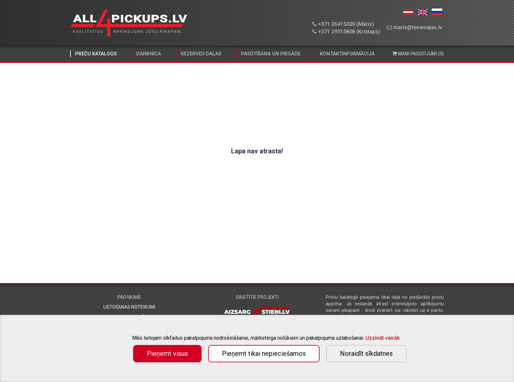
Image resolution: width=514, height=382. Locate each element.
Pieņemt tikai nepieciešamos (264, 353)
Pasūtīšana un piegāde (270, 54)
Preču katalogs (96, 54)
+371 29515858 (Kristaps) (346, 32)
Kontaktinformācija (347, 54)
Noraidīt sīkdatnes (366, 353)
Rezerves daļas (201, 54)
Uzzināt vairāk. (383, 338)
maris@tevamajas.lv (414, 27)
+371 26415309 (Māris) (343, 24)
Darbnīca (148, 54)
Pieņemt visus (167, 353)
